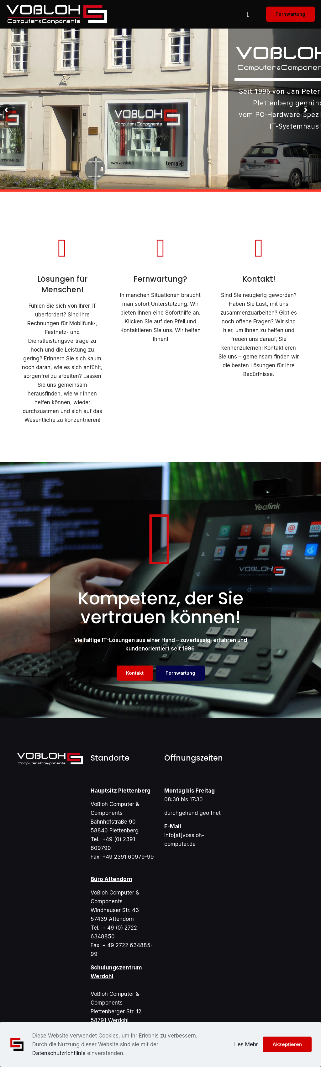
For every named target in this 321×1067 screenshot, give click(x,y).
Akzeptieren (287, 1044)
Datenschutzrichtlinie (59, 1053)
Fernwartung (290, 14)
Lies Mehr (246, 1044)
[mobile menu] (248, 14)
